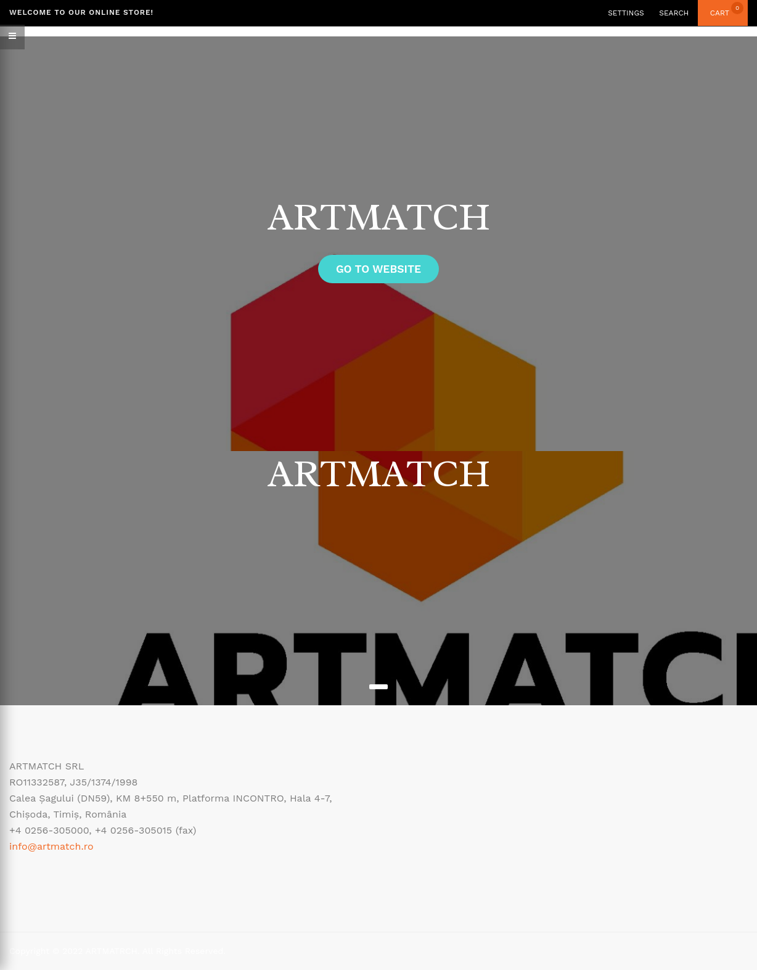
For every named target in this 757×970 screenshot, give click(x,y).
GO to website (378, 269)
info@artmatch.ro (51, 846)
